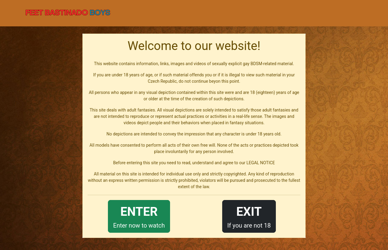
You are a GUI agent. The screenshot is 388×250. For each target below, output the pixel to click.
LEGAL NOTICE (260, 162)
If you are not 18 (249, 216)
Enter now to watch (139, 216)
